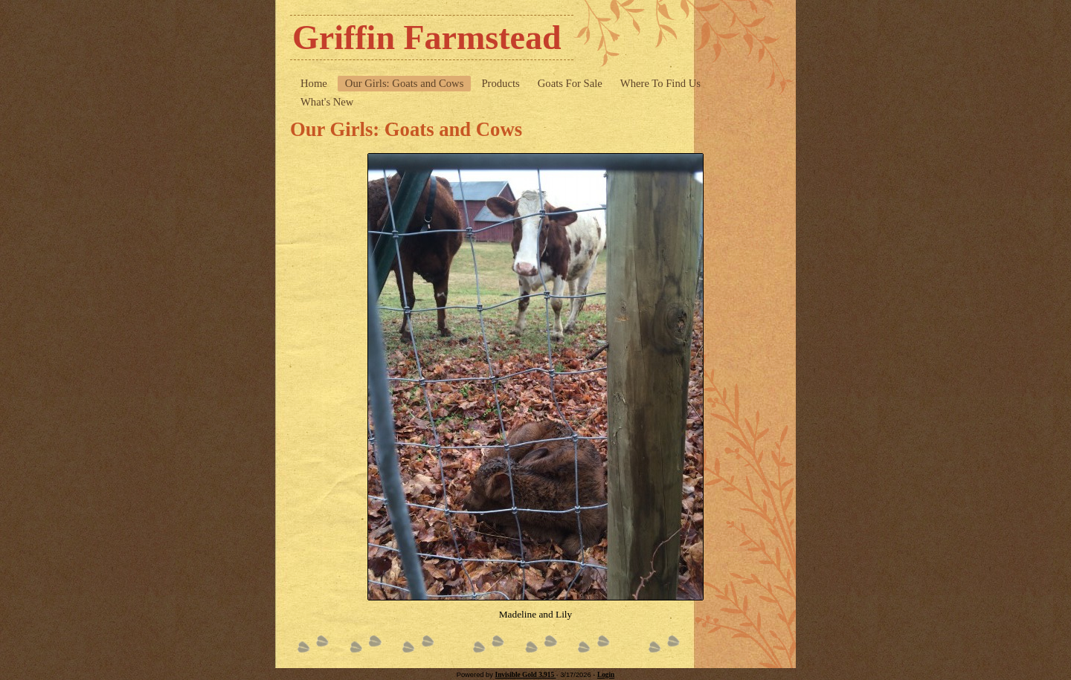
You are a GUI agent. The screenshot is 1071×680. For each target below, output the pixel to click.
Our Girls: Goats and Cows (404, 83)
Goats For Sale (570, 83)
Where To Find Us (660, 83)
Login (605, 675)
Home (313, 83)
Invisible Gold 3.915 (525, 675)
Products (500, 83)
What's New (326, 102)
